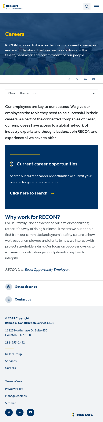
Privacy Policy (14, 389)
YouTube (30, 412)
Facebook (9, 412)
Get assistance (26, 287)
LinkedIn (20, 412)
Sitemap (10, 403)
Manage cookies (16, 396)
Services (11, 361)
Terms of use (13, 381)
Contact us (23, 299)
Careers (10, 368)
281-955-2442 (15, 343)
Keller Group (13, 354)
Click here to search (28, 193)
